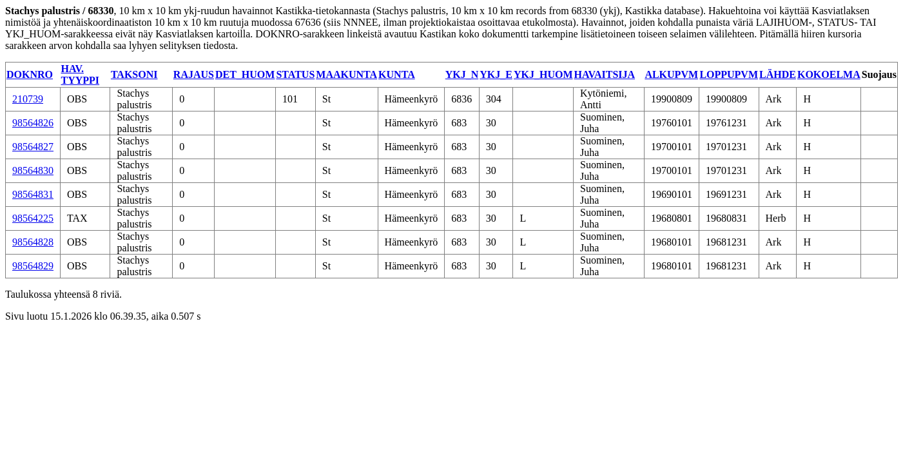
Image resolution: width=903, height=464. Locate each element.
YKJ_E (496, 74)
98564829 (32, 265)
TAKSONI (134, 74)
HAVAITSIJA (605, 74)
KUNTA (396, 74)
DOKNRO (29, 74)
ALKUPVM (671, 74)
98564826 (32, 122)
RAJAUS (193, 74)
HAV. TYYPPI (80, 74)
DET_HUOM (245, 74)
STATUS (295, 74)
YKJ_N (462, 74)
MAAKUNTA (346, 74)
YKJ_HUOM (543, 74)
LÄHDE (777, 74)
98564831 (32, 194)
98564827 (32, 146)
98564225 (32, 218)
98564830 (32, 170)
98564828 (32, 242)
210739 (27, 98)
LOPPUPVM (728, 74)
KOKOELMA (828, 74)
